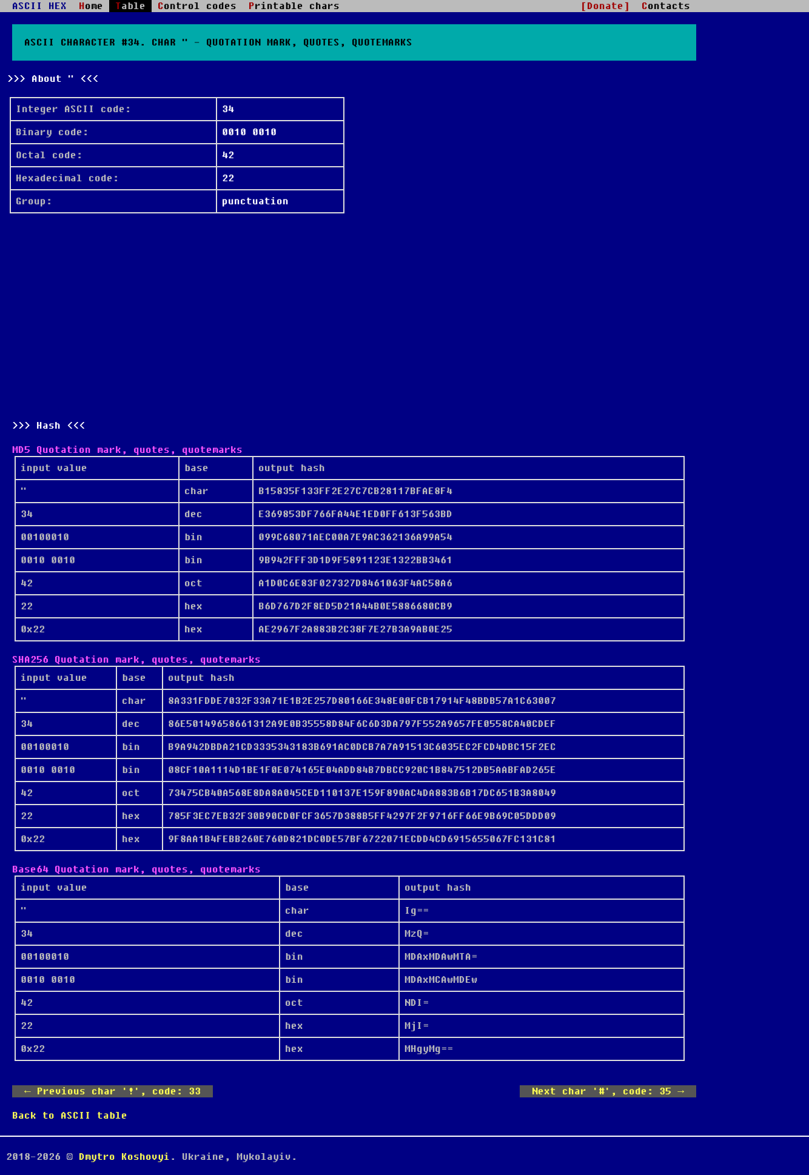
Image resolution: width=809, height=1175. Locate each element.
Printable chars (294, 6)
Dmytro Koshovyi (124, 1157)
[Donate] (605, 6)
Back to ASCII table (69, 1116)
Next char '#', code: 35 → (608, 1091)
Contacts (666, 6)
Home (91, 6)
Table (130, 6)
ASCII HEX (39, 6)
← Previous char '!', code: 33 (112, 1091)
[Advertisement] (354, 316)
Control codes (197, 6)
